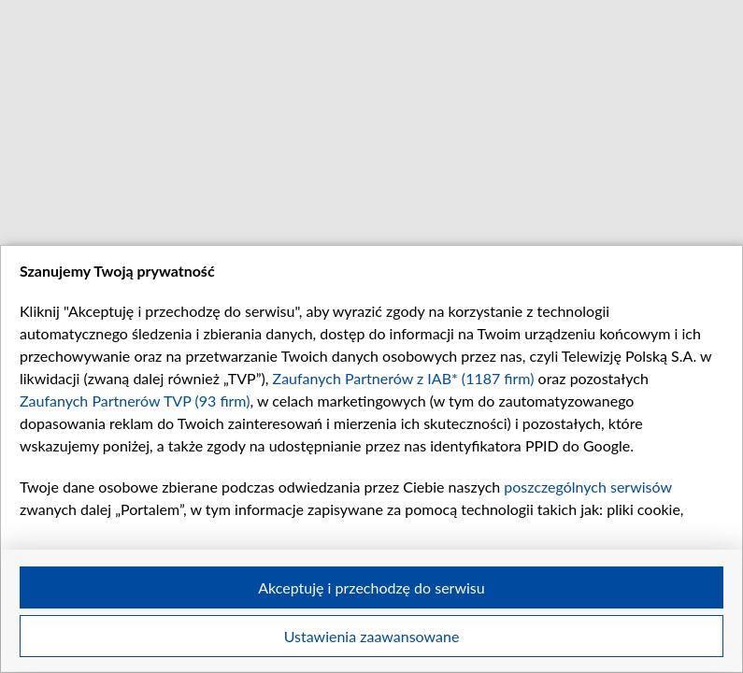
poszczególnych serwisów (587, 486)
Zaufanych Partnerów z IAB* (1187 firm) (404, 378)
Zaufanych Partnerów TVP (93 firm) (135, 400)
